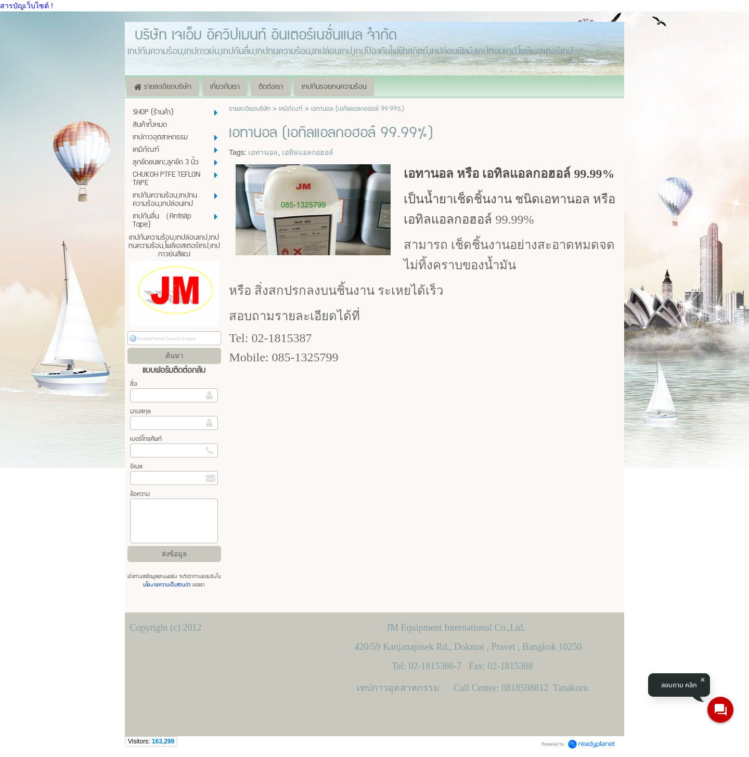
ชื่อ (133, 384)
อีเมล (136, 466)
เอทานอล (263, 152)
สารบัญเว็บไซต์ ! (26, 6)
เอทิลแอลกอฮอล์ (307, 152)
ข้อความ (140, 494)
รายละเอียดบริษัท (249, 108)
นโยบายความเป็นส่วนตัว (167, 585)
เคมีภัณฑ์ (291, 108)
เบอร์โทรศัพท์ (146, 439)
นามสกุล (140, 411)
